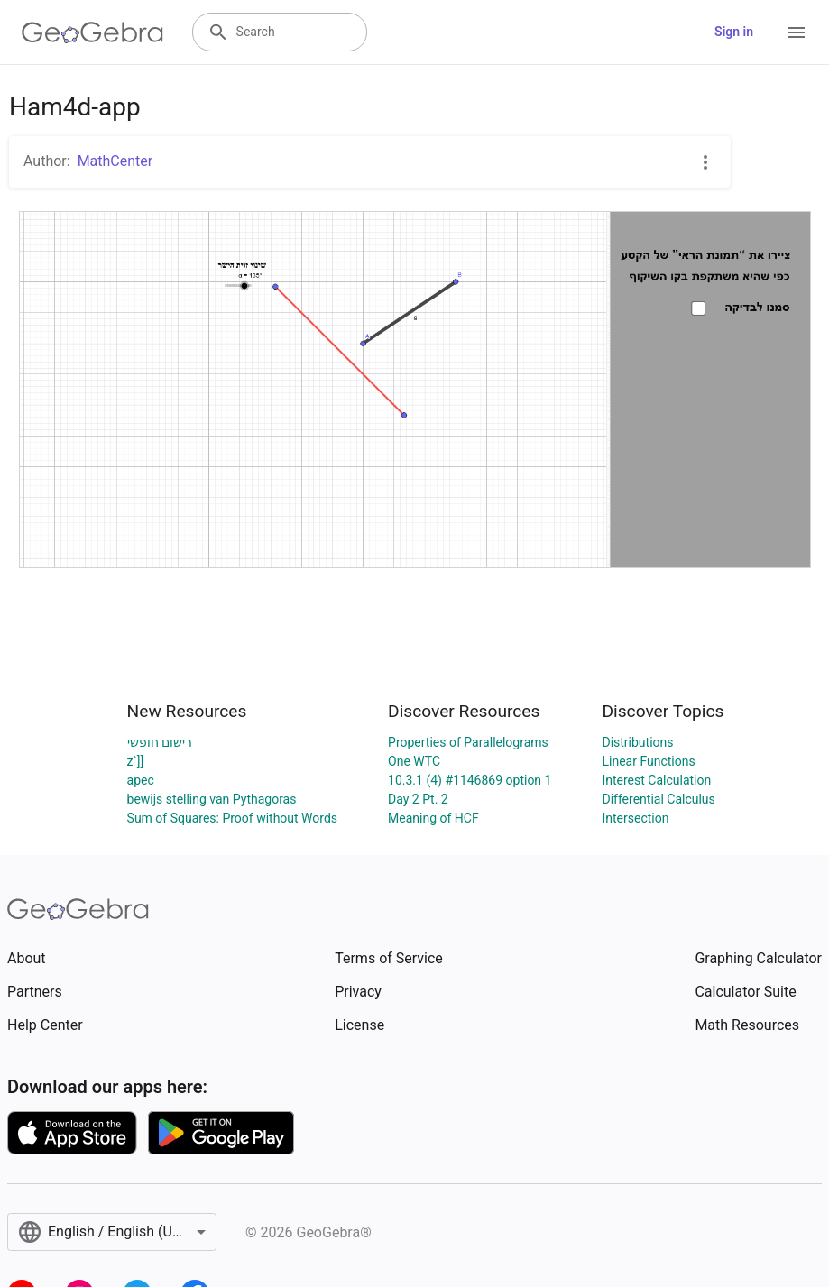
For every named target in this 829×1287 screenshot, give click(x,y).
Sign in (733, 31)
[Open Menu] (796, 32)
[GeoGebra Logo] (92, 32)
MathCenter (115, 161)
